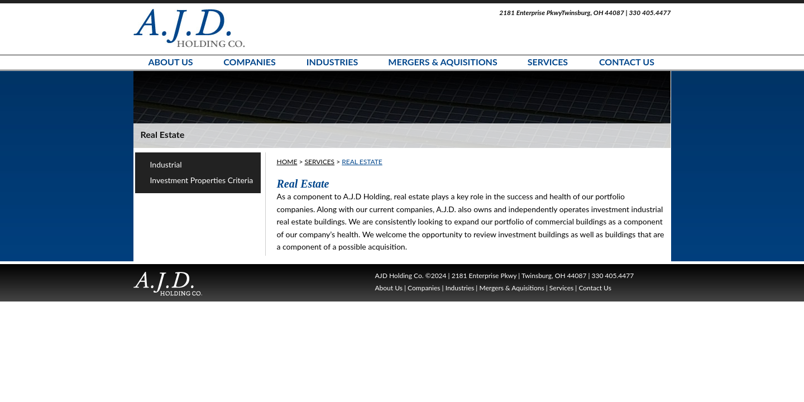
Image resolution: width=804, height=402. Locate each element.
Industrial (166, 164)
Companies (249, 61)
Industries (332, 61)
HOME (287, 161)
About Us (170, 61)
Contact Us (626, 61)
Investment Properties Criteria (201, 180)
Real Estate (362, 161)
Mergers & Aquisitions (442, 61)
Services (548, 61)
